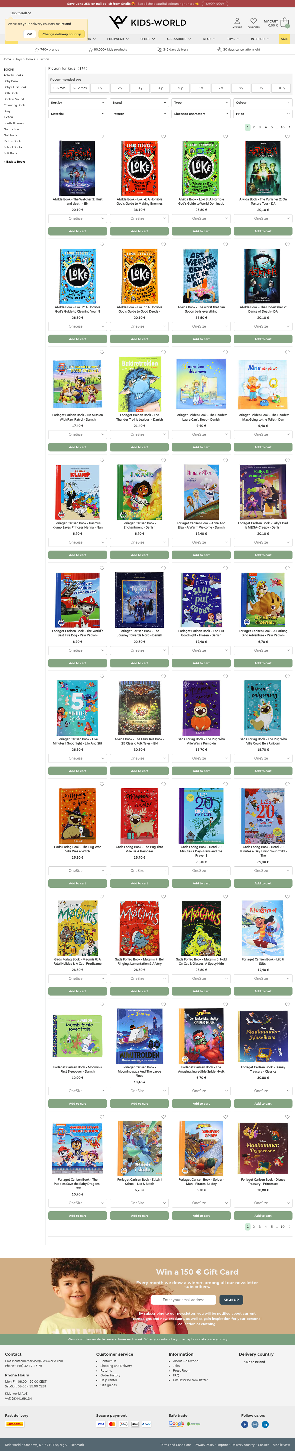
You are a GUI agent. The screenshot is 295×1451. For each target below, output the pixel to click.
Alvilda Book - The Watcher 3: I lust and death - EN (77, 201)
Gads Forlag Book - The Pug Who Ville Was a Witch (77, 849)
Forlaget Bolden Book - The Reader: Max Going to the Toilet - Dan (263, 417)
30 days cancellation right (239, 49)
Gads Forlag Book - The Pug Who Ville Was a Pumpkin (201, 741)
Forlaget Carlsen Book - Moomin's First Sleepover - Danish (77, 1069)
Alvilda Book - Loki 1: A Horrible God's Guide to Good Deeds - (139, 309)
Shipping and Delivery (116, 1366)
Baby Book (11, 81)
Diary (7, 111)
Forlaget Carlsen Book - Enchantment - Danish (139, 525)
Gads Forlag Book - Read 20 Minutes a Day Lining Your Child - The (263, 851)
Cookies (263, 1445)
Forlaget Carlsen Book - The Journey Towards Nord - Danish (139, 633)
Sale (284, 39)
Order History (110, 1375)
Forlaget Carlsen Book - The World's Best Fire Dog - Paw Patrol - (77, 633)
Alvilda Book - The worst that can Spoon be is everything (201, 309)
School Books (13, 147)
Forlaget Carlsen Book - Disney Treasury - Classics (263, 1069)
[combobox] (77, 218)
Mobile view (281, 1445)
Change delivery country (61, 34)
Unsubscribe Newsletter (190, 1380)
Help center (108, 1380)
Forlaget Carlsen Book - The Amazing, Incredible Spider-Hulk (201, 1069)
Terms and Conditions (175, 1445)
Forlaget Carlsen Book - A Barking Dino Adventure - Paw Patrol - (263, 633)
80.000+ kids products (107, 50)
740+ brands (47, 50)
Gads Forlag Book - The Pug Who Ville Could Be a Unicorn (263, 741)
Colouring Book (14, 105)
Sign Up (231, 1300)
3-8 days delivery (172, 50)
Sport (147, 39)
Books (30, 59)
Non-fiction (11, 129)
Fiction (44, 59)
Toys (233, 39)
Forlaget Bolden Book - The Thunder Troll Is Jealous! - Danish (139, 417)
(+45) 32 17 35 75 (29, 1366)
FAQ (176, 1375)
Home (6, 59)
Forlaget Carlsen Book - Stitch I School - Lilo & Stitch (139, 1182)
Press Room (181, 1370)
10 (282, 127)
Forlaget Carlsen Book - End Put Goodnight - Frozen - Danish (201, 633)
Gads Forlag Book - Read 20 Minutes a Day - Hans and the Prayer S (201, 851)
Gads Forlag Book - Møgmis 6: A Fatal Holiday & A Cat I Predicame (78, 961)
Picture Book (12, 141)
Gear (209, 39)
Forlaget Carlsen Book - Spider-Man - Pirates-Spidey (201, 1182)
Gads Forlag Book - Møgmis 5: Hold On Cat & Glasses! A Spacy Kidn (201, 961)
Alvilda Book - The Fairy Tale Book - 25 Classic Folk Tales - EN (139, 741)
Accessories (178, 39)
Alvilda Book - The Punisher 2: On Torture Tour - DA (263, 201)
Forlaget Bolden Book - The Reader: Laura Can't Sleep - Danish (201, 417)
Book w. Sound (14, 99)
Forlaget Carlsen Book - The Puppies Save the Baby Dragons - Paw (78, 1184)
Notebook (10, 135)
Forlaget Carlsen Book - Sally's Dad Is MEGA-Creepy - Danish (263, 525)
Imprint (223, 1445)
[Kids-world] (147, 23)
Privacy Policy (204, 1445)
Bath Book (11, 93)
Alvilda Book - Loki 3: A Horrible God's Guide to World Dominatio (201, 201)
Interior (260, 39)
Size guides (108, 1385)
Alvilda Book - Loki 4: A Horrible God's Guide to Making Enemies (139, 201)
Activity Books (13, 75)
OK (29, 34)
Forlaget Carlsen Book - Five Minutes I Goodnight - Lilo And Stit (77, 741)
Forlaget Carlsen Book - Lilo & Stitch (263, 961)
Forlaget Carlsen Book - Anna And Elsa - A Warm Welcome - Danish (201, 525)
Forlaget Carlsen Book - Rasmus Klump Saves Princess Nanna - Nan (77, 525)
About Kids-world (185, 1361)
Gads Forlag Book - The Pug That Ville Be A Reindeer (139, 849)
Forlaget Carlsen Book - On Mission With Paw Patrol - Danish (77, 417)
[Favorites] (101, 136)
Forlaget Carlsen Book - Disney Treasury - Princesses (263, 1182)
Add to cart (77, 231)
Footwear (118, 39)
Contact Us (108, 1361)
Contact (13, 1354)
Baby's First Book (15, 87)
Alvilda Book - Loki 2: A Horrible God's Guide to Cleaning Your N (77, 309)
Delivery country (243, 1445)
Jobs (176, 1366)
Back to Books (14, 161)
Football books (14, 123)
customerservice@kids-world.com (38, 1361)
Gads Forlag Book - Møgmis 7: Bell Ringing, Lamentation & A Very (139, 961)
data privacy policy (213, 1339)
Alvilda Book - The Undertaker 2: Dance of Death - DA (263, 309)
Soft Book (10, 153)
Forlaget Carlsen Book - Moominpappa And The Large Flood (139, 1072)
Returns (106, 1370)
